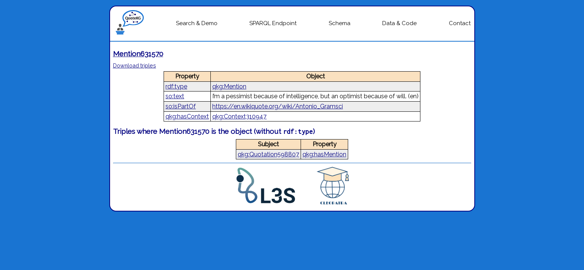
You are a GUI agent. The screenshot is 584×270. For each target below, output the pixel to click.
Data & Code (399, 23)
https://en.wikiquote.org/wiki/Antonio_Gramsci (277, 106)
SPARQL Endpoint (272, 23)
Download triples (134, 65)
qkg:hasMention (324, 154)
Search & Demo (197, 23)
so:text (174, 96)
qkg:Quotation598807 (268, 154)
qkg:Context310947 (239, 116)
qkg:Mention (229, 86)
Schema (339, 23)
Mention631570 (138, 54)
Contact (460, 23)
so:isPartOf (180, 106)
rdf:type (176, 86)
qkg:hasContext (187, 116)
